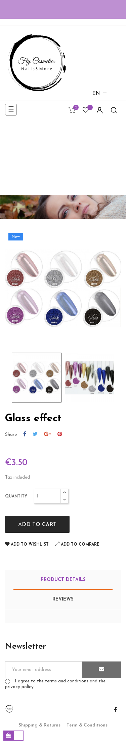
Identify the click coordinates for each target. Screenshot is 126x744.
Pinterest (59, 434)
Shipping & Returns (39, 725)
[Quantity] (47, 496)
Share (24, 434)
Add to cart (37, 524)
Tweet (35, 434)
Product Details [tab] (63, 579)
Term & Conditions (87, 725)
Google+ (47, 434)
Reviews (63, 599)
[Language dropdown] (96, 94)
